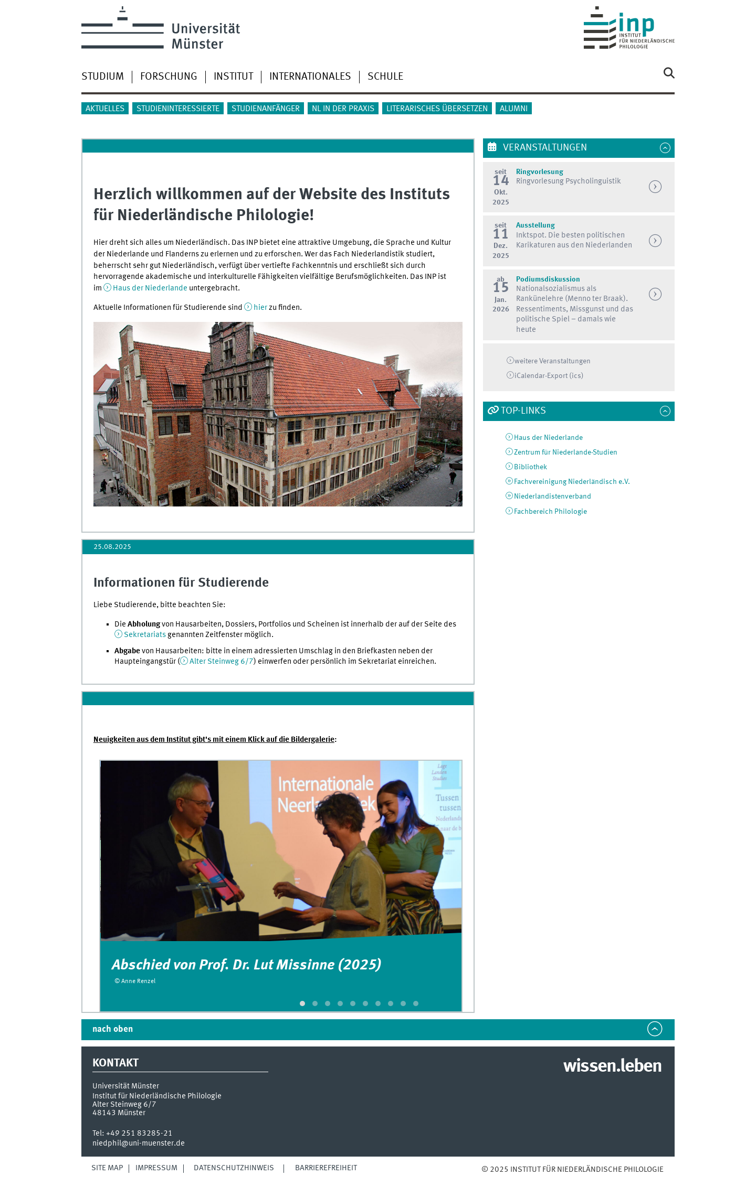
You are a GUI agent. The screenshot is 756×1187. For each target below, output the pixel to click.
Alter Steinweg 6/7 (222, 661)
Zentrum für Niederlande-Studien (565, 452)
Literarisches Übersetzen (437, 109)
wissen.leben (612, 1066)
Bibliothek (530, 467)
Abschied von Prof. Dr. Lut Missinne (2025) (247, 965)
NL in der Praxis (343, 109)
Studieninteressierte (177, 109)
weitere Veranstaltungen (552, 361)
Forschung (168, 77)
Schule (385, 77)
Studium (102, 77)
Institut (233, 77)
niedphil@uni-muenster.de (138, 1143)
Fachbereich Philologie (550, 511)
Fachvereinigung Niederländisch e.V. (572, 481)
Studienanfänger (266, 109)
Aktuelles (105, 109)
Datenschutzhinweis (234, 1168)
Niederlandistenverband (552, 496)
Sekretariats (145, 635)
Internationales (310, 77)
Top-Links (523, 411)
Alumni (514, 109)
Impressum (156, 1168)
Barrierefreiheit (326, 1168)
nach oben (112, 1029)
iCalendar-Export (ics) (549, 376)
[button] (302, 1003)
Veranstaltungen (544, 148)
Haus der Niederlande (150, 288)
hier (261, 308)
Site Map (107, 1168)
